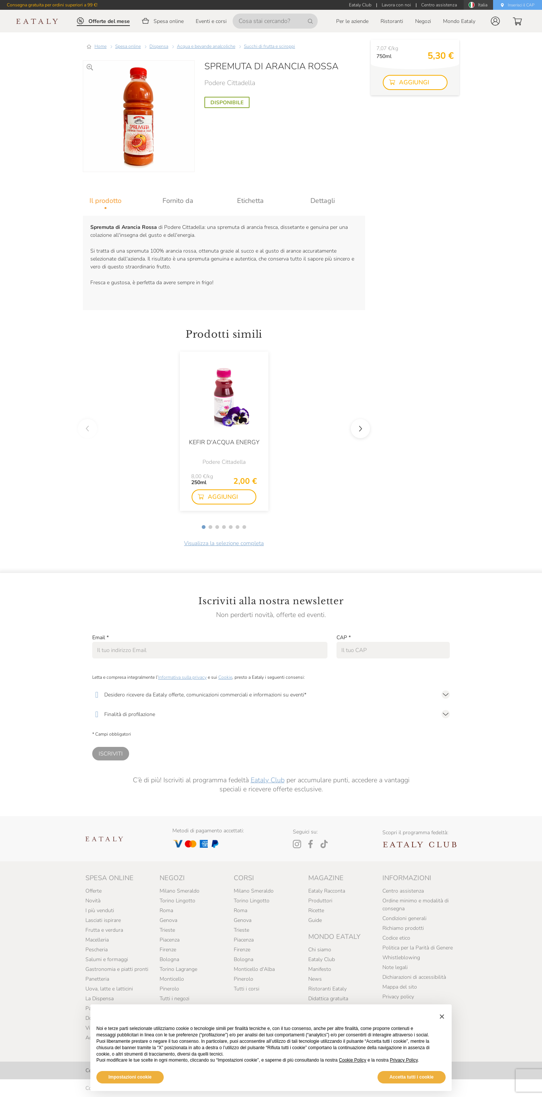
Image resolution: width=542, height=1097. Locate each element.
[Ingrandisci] (90, 67)
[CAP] (393, 650)
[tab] (119, 201)
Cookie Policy (352, 1060)
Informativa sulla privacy (182, 677)
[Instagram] (297, 844)
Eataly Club (268, 780)
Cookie (225, 677)
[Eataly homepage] (37, 21)
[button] (495, 21)
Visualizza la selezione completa (224, 543)
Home (100, 46)
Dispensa (158, 46)
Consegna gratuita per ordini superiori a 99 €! (52, 5)
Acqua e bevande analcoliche (206, 46)
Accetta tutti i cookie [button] (412, 1077)
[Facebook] (310, 844)
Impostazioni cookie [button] (130, 1077)
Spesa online (128, 46)
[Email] (210, 650)
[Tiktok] (324, 844)
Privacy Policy (404, 1060)
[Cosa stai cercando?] (275, 21)
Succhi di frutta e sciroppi (269, 46)
